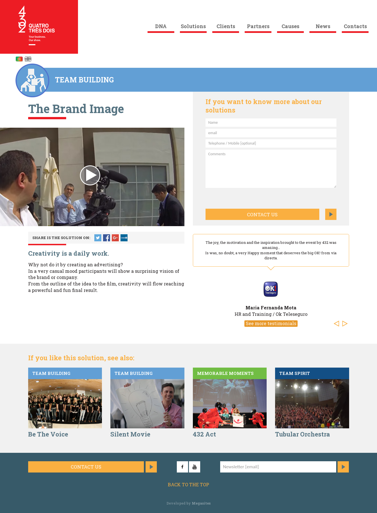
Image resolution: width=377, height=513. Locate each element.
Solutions (193, 26)
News (323, 26)
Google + (115, 237)
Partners (258, 26)
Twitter (97, 237)
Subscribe (343, 466)
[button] (338, 324)
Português (19, 59)
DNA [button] (161, 26)
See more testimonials (271, 323)
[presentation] (236, 197)
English (27, 59)
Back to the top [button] (188, 484)
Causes (290, 26)
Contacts (355, 26)
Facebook (106, 237)
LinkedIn (124, 237)
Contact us (262, 214)
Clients (226, 26)
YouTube (194, 466)
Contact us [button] (86, 467)
